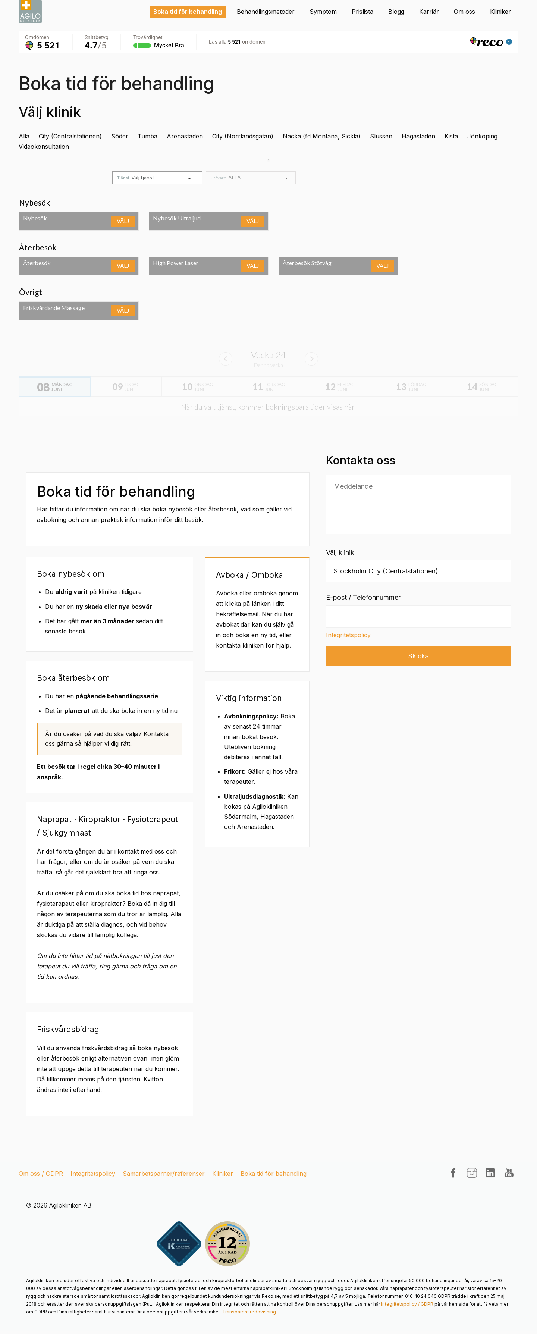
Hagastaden (418, 136)
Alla (24, 136)
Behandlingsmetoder (266, 11)
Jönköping (482, 136)
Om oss (464, 11)
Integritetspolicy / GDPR (407, 1304)
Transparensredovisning (249, 1312)
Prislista (362, 11)
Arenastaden (185, 136)
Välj (123, 220)
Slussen (381, 136)
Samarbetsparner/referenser (164, 1173)
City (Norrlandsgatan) (242, 136)
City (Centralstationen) (70, 136)
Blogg (396, 11)
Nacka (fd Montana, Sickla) (322, 136)
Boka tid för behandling (187, 11)
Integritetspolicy (348, 635)
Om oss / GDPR (41, 1173)
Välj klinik (340, 552)
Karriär (429, 11)
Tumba (147, 136)
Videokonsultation (44, 146)
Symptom (323, 11)
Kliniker (500, 11)
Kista (451, 136)
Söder (119, 136)
